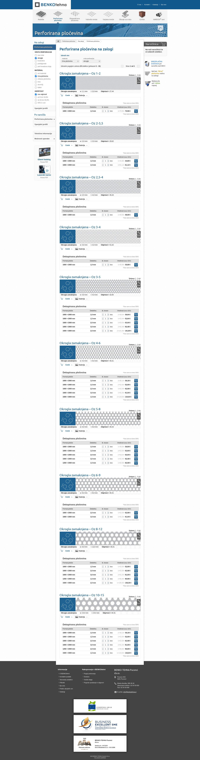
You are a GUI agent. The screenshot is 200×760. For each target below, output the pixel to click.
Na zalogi (81, 41)
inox (39, 82)
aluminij (40, 85)
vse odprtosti (42, 94)
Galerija (82, 95)
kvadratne (41, 61)
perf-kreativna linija (44, 66)
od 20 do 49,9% (43, 100)
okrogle (40, 58)
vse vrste (41, 55)
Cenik (67, 95)
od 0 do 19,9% (43, 97)
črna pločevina (43, 76)
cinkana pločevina (44, 79)
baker (40, 87)
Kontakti (147, 4)
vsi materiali (42, 73)
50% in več (42, 103)
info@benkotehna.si (129, 692)
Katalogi (155, 4)
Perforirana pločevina (68, 41)
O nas (139, 4)
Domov (58, 41)
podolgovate (42, 64)
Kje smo (163, 4)
